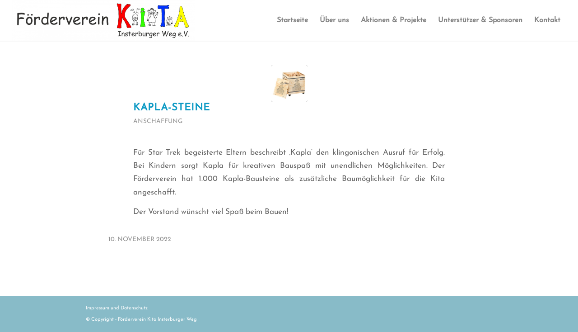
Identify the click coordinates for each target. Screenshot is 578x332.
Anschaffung (157, 121)
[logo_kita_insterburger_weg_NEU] (103, 20)
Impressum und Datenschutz (117, 308)
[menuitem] (292, 20)
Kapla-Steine (171, 108)
